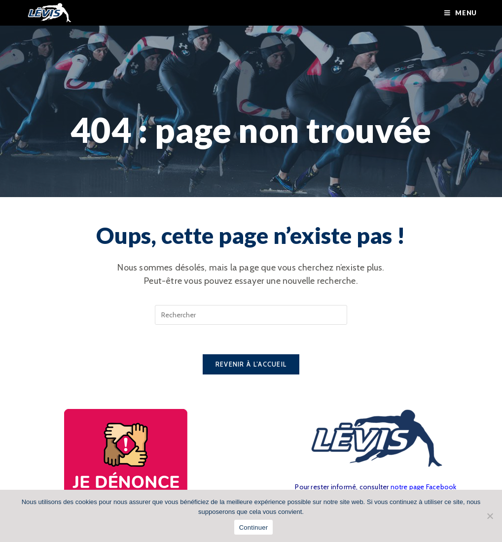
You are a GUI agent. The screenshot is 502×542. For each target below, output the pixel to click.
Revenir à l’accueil (251, 364)
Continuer (253, 527)
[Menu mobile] (460, 13)
